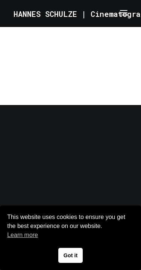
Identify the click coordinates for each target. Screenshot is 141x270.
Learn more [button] (22, 235)
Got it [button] (71, 255)
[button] (123, 12)
